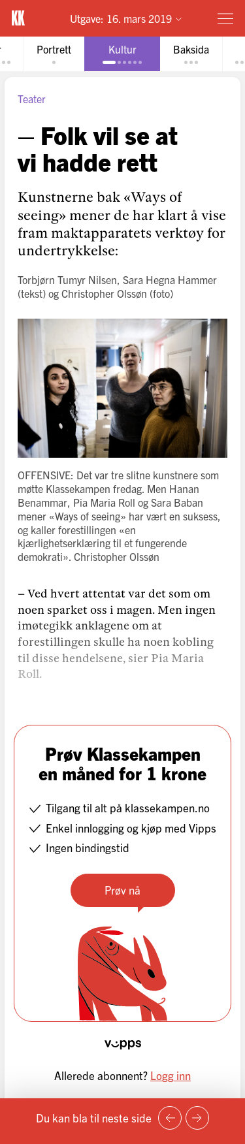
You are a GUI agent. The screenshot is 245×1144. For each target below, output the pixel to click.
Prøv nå (122, 890)
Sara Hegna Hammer (170, 279)
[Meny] (225, 18)
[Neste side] (197, 1118)
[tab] (54, 54)
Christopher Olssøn (104, 293)
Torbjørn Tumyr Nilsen (67, 279)
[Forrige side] (170, 1118)
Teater (32, 98)
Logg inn (170, 1075)
